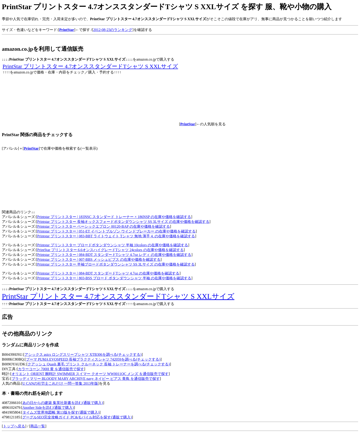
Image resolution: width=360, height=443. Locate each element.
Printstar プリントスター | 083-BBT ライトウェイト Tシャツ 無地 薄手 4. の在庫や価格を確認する (116, 236)
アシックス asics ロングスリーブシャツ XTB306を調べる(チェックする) (83, 354)
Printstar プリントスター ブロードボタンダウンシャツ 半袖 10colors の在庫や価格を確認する (112, 245)
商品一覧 (37, 426)
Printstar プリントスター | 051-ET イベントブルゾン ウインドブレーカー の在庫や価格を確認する (116, 231)
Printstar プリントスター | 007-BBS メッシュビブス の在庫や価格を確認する (98, 259)
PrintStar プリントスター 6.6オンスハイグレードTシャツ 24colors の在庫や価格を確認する (110, 250)
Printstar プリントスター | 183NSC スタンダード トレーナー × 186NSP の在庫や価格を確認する (114, 217)
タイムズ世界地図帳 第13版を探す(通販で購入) (60, 412)
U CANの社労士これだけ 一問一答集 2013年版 (60, 383)
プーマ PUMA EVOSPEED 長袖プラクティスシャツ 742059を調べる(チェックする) (93, 359)
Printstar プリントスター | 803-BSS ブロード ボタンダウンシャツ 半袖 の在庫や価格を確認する (114, 278)
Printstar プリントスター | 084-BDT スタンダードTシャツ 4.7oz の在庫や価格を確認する (108, 273)
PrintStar (31, 148)
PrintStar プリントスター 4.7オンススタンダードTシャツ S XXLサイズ (90, 66)
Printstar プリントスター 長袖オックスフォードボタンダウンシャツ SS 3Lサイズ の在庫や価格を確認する (123, 222)
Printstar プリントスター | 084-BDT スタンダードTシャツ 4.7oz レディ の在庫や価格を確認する (114, 255)
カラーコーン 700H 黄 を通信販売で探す (51, 369)
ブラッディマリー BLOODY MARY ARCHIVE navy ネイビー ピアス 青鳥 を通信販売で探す (85, 379)
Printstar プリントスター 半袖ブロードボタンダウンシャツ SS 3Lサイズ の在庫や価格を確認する (116, 264)
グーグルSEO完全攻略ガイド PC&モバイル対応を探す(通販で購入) (77, 417)
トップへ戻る (14, 426)
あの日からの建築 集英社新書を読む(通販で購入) (62, 403)
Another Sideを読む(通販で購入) (48, 407)
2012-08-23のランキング (112, 30)
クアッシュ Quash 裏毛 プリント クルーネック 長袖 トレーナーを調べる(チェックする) (99, 364)
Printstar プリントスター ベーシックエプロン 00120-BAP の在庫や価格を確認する (103, 226)
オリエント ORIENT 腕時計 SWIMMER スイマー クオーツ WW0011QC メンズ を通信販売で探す (90, 374)
